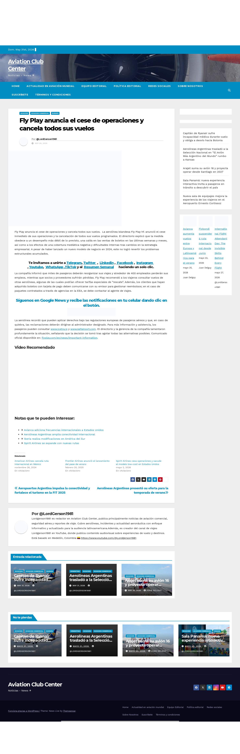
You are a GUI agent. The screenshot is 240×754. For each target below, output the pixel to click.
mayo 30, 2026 (137, 651)
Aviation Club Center (35, 684)
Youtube (36, 267)
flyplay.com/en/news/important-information (69, 337)
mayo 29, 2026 (193, 646)
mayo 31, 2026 (25, 646)
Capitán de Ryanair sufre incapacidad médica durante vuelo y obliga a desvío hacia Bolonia (205, 137)
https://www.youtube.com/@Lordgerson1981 (108, 538)
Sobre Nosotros (190, 86)
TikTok (70, 267)
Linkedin (107, 263)
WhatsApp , (55, 267)
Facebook (124, 263)
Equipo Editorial (94, 86)
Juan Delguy (153, 590)
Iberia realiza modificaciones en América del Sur (54, 438)
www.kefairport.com (83, 329)
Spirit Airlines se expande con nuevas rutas (51, 443)
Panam (217, 631)
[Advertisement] (97, 22)
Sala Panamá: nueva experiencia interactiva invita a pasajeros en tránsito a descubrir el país (203, 184)
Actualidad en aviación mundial (50, 86)
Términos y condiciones (53, 94)
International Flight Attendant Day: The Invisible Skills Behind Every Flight (221, 248)
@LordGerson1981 (46, 139)
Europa (55, 113)
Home (15, 86)
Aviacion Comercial (40, 113)
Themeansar (69, 711)
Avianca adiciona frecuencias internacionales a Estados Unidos (64, 430)
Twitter (89, 263)
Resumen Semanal (99, 267)
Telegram (74, 263)
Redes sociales (159, 86)
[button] (229, 90)
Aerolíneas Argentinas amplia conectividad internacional (59, 434)
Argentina (75, 571)
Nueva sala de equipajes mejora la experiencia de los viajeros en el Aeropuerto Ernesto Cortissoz (205, 200)
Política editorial (127, 86)
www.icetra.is (59, 329)
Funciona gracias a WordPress (23, 711)
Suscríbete (20, 94)
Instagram (145, 263)
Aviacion (24, 113)
